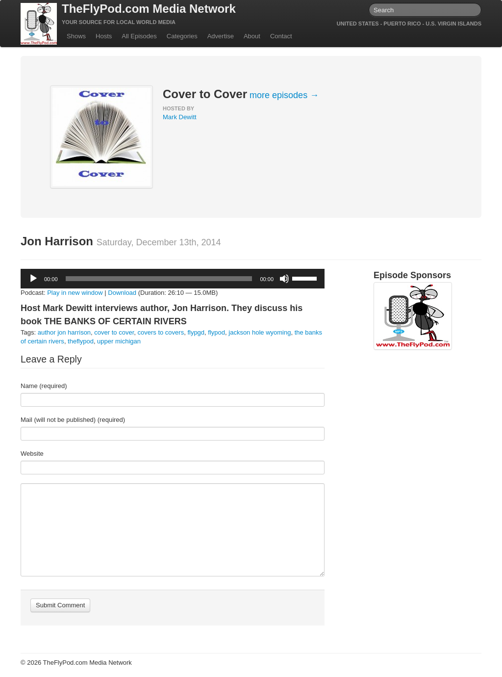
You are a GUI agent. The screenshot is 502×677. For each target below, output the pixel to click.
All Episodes (139, 36)
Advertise (220, 36)
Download (122, 292)
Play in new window (74, 292)
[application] (173, 278)
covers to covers (161, 332)
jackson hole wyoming (259, 332)
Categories (182, 36)
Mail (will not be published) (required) (73, 419)
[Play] (33, 279)
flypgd (195, 332)
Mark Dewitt (180, 117)
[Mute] (284, 279)
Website (32, 453)
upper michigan (119, 341)
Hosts (104, 36)
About (252, 36)
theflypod (81, 341)
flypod (216, 332)
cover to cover (114, 332)
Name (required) (44, 386)
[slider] (159, 278)
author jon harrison (64, 332)
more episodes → (284, 95)
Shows (76, 36)
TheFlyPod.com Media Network (149, 8)
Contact (281, 36)
